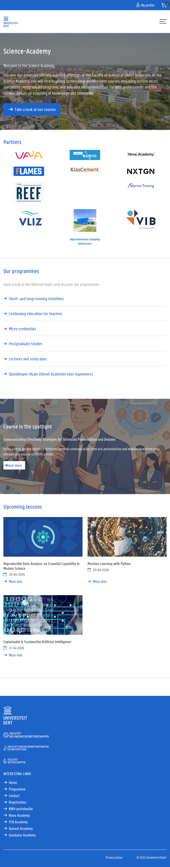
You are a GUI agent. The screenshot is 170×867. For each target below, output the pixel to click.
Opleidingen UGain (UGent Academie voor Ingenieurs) (51, 374)
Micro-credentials (22, 328)
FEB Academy (18, 821)
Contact (14, 795)
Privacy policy (114, 857)
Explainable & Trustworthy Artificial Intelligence (37, 641)
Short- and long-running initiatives (36, 298)
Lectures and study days (28, 359)
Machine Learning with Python (109, 563)
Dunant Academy (21, 828)
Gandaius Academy (22, 834)
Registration (17, 802)
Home (13, 782)
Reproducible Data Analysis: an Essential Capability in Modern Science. (41, 565)
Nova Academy (22, 815)
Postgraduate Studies (25, 343)
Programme (17, 788)
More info (15, 581)
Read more (14, 465)
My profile (145, 5)
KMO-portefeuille (21, 808)
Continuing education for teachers (35, 313)
